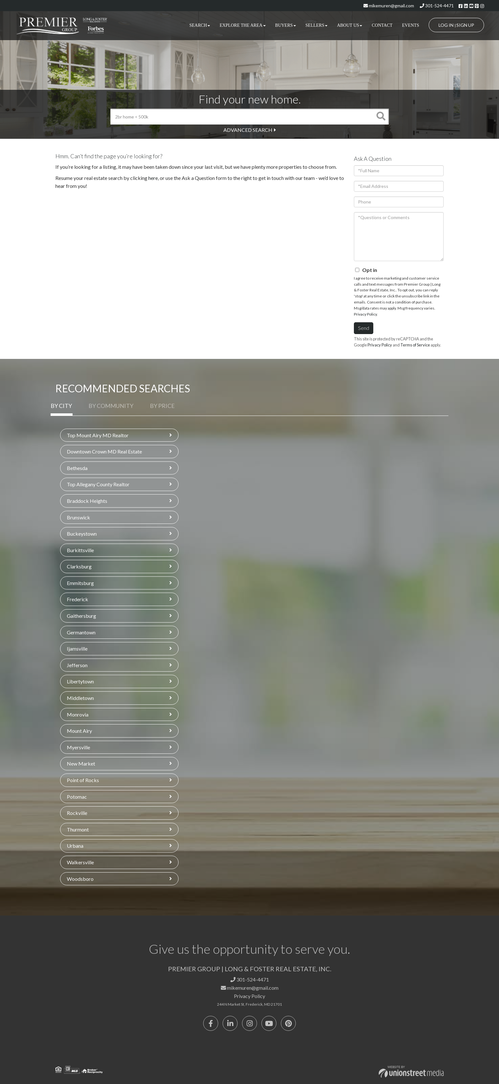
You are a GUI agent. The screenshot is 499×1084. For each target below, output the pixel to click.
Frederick (77, 599)
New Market (81, 763)
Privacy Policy (365, 314)
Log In (446, 25)
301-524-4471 (437, 5)
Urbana (75, 846)
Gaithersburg (81, 616)
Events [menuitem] (410, 25)
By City (61, 405)
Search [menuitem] (199, 25)
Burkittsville (80, 550)
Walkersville (80, 862)
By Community (110, 405)
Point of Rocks (83, 780)
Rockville (77, 813)
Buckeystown (82, 534)
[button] (381, 117)
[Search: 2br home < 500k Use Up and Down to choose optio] (241, 117)
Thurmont (78, 829)
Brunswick (78, 517)
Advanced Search (247, 130)
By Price (162, 405)
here (153, 178)
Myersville (78, 747)
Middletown (80, 698)
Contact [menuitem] (382, 25)
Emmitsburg (80, 583)
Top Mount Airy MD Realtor (98, 435)
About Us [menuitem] (349, 25)
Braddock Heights (87, 501)
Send (363, 328)
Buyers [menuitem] (285, 25)
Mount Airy (79, 731)
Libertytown (80, 681)
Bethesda (77, 468)
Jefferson (77, 665)
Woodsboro (80, 879)
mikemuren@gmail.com (388, 5)
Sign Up (465, 25)
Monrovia (77, 714)
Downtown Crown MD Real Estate (104, 451)
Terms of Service (415, 344)
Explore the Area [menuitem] (242, 25)
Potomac (77, 797)
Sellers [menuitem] (316, 25)
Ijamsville (77, 648)
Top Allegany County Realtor (98, 484)
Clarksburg (79, 566)
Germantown (81, 632)
